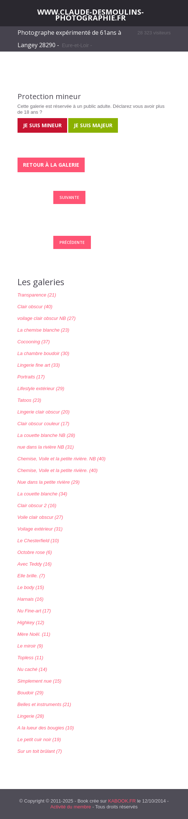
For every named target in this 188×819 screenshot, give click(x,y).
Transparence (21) (37, 295)
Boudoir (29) (31, 692)
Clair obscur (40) (35, 306)
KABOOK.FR (122, 801)
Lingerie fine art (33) (39, 365)
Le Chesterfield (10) (38, 540)
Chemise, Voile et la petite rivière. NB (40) (62, 458)
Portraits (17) (31, 377)
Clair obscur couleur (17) (43, 423)
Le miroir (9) (30, 646)
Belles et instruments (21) (44, 704)
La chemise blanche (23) (43, 330)
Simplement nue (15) (40, 681)
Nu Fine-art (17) (34, 611)
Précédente (72, 242)
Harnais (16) (31, 599)
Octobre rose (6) (35, 552)
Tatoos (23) (29, 400)
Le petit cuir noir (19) (39, 739)
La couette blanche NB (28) (46, 435)
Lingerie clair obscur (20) (44, 412)
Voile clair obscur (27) (40, 517)
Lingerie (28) (31, 716)
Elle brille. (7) (31, 575)
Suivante (69, 197)
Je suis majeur (93, 125)
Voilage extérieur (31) (40, 529)
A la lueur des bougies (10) (46, 728)
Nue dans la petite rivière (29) (49, 482)
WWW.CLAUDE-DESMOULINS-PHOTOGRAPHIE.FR (90, 15)
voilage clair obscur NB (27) (47, 318)
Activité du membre (70, 806)
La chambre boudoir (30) (43, 353)
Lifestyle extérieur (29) (41, 388)
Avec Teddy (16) (35, 564)
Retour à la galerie (51, 164)
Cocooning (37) (34, 341)
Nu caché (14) (32, 669)
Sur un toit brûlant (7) (40, 751)
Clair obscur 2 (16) (37, 505)
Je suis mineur (42, 125)
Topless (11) (30, 657)
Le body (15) (31, 587)
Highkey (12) (31, 622)
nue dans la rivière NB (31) (46, 447)
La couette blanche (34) (43, 494)
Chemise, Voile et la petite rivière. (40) (58, 470)
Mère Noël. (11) (34, 634)
